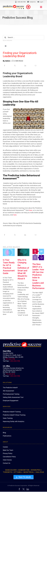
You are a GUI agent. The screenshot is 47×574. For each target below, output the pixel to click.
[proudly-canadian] (28, 5)
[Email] (35, 65)
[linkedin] (28, 489)
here (30, 210)
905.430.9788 (10, 359)
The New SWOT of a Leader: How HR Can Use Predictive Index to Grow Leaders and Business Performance (38, 276)
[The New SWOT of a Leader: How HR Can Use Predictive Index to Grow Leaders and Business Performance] (38, 254)
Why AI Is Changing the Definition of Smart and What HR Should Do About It (23, 269)
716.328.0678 (10, 374)
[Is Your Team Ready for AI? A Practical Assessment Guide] (9, 252)
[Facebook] (4, 65)
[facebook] (19, 489)
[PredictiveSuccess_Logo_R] (13, 6)
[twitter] (23, 489)
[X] (15, 65)
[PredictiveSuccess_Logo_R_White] (22, 343)
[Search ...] (23, 37)
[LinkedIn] (25, 65)
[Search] (5, 37)
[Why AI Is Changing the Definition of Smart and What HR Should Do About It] (23, 252)
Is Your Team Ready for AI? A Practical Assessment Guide (9, 266)
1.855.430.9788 (14, 361)
